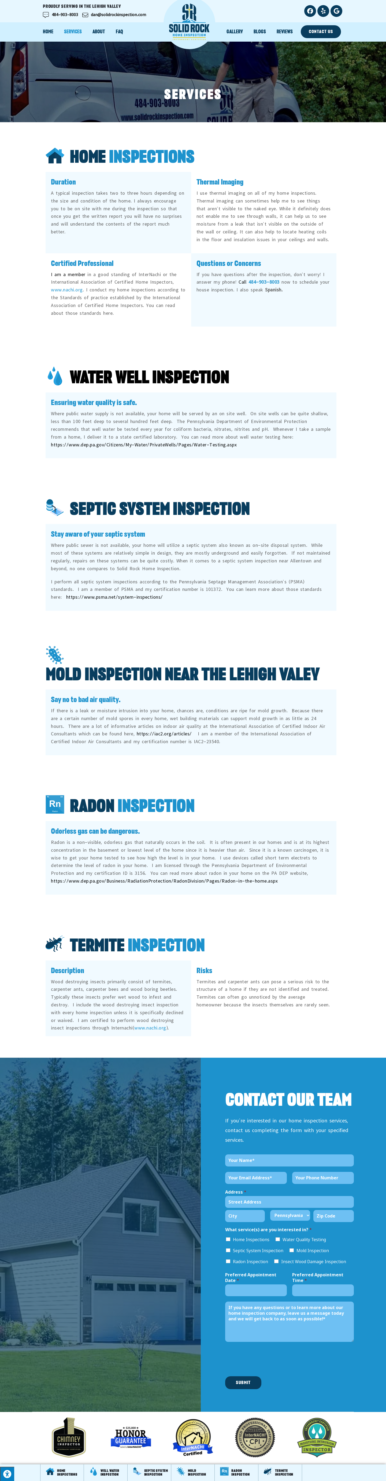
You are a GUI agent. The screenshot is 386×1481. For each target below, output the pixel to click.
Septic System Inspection (258, 1251)
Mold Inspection (312, 1251)
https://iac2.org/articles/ (164, 732)
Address (235, 1192)
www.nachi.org (67, 288)
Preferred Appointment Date (250, 1277)
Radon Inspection (250, 1262)
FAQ (119, 31)
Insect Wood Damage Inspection (313, 1262)
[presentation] (266, 1367)
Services (73, 31)
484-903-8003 (264, 281)
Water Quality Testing (304, 1239)
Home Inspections (251, 1239)
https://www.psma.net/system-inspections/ (114, 596)
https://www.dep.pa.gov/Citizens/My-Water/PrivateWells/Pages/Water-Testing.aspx (144, 443)
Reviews (285, 31)
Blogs (260, 31)
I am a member (68, 273)
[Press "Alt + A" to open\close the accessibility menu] (7, 1474)
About (98, 31)
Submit (243, 1382)
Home (48, 31)
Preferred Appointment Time (317, 1277)
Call (242, 281)
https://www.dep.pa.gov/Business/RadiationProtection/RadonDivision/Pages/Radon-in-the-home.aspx (164, 880)
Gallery (235, 31)
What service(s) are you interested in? (268, 1230)
